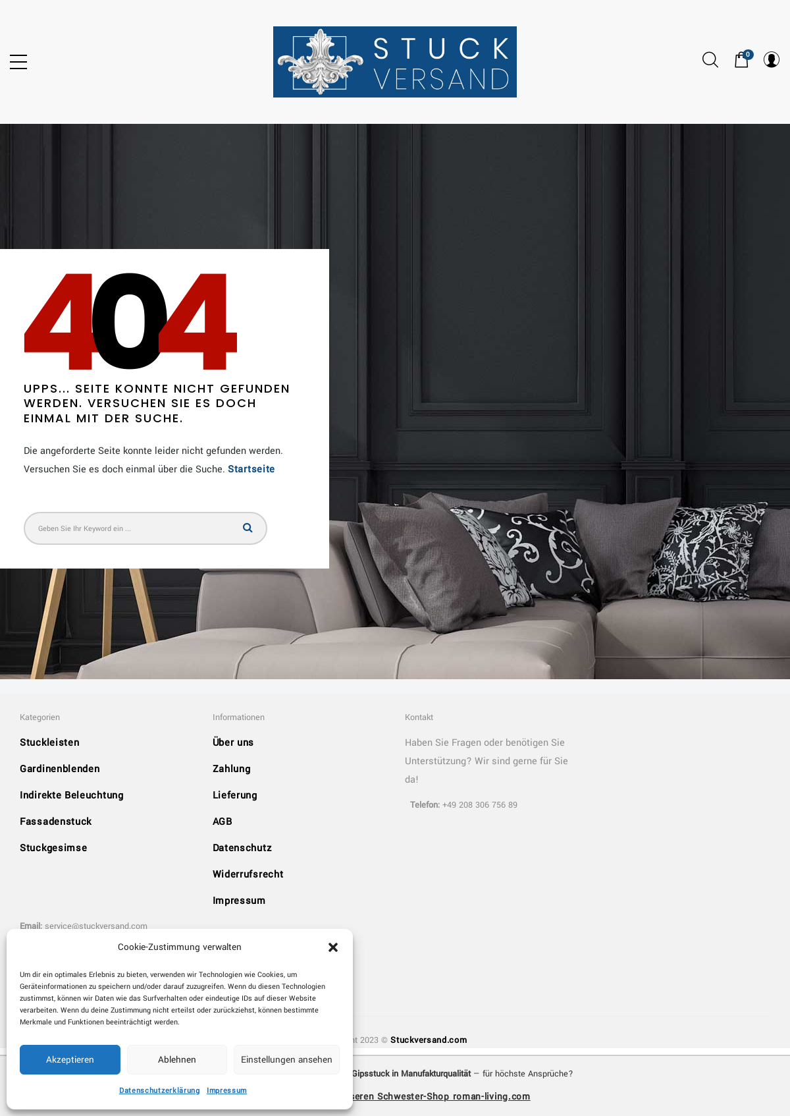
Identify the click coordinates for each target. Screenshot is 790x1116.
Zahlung (232, 769)
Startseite (251, 469)
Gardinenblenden (60, 769)
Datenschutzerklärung (159, 1091)
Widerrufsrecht (248, 874)
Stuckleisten (49, 743)
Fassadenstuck (56, 822)
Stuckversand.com (428, 1040)
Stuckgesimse (53, 848)
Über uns (234, 743)
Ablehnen (177, 1059)
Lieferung (235, 795)
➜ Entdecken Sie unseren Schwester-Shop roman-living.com (395, 1096)
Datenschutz (242, 848)
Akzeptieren (70, 1059)
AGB (222, 822)
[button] (333, 947)
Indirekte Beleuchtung (72, 795)
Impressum (227, 1091)
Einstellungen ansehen (286, 1059)
